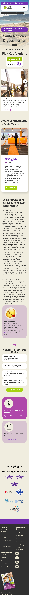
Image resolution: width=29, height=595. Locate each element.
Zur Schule (10, 188)
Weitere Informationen (11, 439)
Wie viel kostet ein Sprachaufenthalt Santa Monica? (11, 358)
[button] (25, 81)
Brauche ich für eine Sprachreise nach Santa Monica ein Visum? (13, 373)
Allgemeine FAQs (14, 390)
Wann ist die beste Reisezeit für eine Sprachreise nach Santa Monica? (13, 382)
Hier (5, 332)
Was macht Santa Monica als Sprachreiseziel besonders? (12, 366)
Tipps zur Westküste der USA (13, 416)
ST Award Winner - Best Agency (13, 3)
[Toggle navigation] (24, 7)
